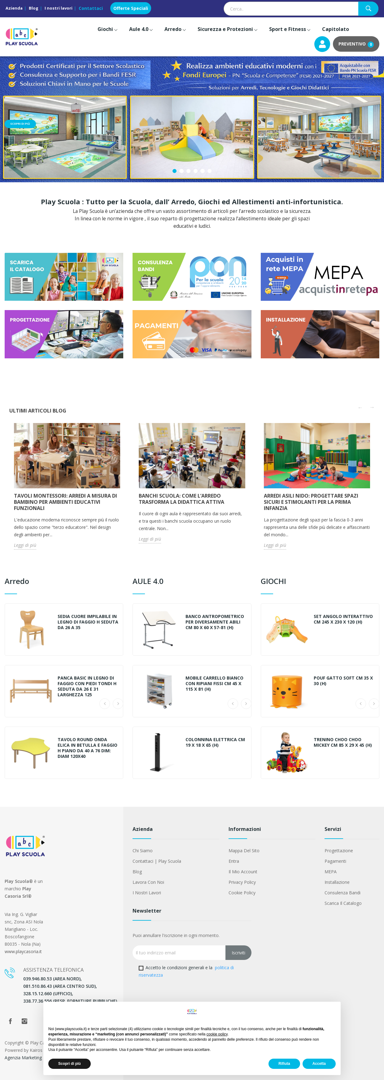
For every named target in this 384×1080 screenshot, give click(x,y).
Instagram (24, 1021)
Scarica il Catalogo (343, 903)
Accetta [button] (319, 1063)
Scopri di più (21, 124)
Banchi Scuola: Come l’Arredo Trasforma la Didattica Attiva (181, 498)
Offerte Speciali (130, 8)
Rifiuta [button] (284, 1063)
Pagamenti (335, 861)
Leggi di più (25, 545)
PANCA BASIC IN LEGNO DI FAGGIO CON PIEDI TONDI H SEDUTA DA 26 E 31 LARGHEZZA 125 (87, 686)
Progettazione (339, 850)
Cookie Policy (242, 893)
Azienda (14, 8)
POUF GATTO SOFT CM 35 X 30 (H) (343, 680)
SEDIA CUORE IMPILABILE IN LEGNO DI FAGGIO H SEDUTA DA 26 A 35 (88, 622)
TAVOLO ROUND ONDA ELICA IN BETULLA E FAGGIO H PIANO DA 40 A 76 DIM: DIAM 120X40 (87, 748)
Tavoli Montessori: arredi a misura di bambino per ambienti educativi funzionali (65, 502)
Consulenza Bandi (342, 893)
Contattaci (91, 8)
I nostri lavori (58, 8)
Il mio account (243, 872)
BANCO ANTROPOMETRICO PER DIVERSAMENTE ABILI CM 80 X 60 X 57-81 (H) (214, 622)
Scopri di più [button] (69, 1063)
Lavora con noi (148, 882)
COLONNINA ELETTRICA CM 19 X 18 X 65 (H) (215, 742)
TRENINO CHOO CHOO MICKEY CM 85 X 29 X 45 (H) (343, 742)
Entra (234, 861)
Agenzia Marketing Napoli (30, 1058)
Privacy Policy (242, 882)
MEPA (331, 872)
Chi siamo (143, 850)
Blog (33, 8)
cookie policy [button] (217, 1034)
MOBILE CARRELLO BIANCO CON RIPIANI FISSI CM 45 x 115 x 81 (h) (214, 683)
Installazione (337, 882)
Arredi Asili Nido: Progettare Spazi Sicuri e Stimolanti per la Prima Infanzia (311, 502)
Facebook (10, 1021)
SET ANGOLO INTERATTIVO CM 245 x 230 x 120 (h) (343, 619)
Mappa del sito (244, 850)
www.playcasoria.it (23, 951)
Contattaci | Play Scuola (157, 861)
